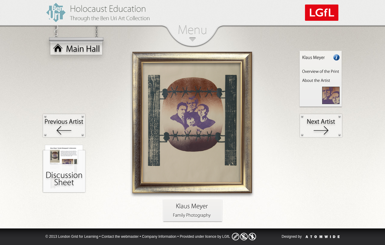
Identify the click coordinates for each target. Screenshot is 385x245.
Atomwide (323, 236)
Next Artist (321, 125)
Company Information (159, 236)
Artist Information (321, 79)
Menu (192, 33)
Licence (244, 236)
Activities (64, 169)
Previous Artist (64, 125)
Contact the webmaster (120, 236)
